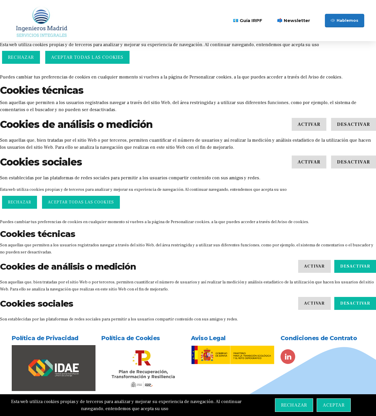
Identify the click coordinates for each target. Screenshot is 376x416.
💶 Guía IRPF (247, 20)
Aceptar (333, 405)
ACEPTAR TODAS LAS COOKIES (87, 57)
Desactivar (353, 124)
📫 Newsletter (293, 20)
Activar (309, 124)
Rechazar (21, 57)
